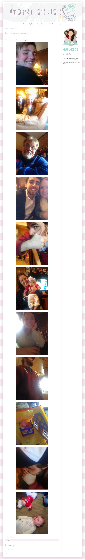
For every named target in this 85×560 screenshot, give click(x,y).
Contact (60, 23)
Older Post (57, 551)
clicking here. (66, 59)
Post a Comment (10, 549)
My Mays (31, 23)
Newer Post (8, 551)
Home (24, 23)
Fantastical (51, 23)
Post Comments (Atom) (15, 553)
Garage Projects (41, 23)
